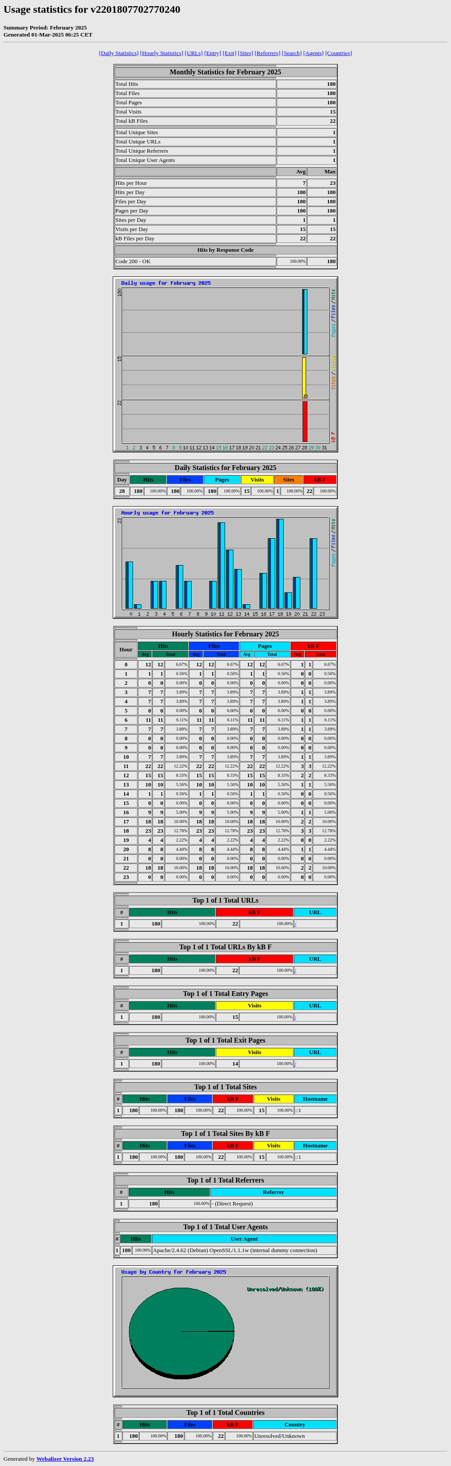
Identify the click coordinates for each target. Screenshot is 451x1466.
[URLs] (194, 53)
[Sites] (245, 53)
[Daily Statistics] (119, 53)
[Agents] (313, 53)
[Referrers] (267, 53)
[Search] (292, 53)
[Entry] (213, 53)
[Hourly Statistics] (161, 53)
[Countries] (338, 53)
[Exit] (230, 53)
